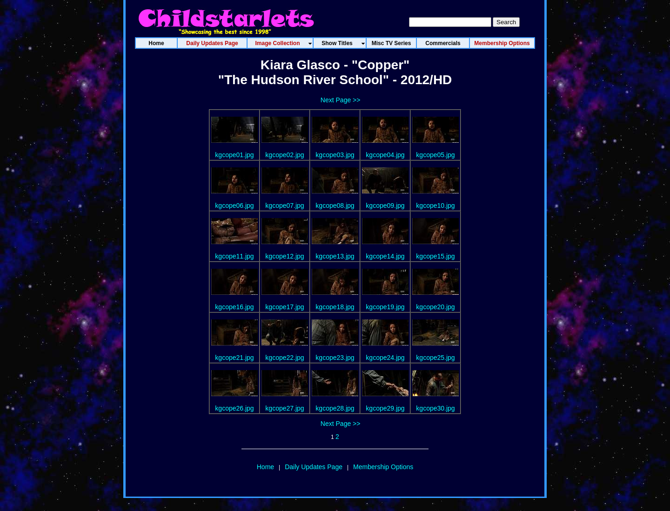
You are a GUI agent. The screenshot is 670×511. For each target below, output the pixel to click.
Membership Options (383, 467)
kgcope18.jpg (334, 307)
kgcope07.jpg (284, 205)
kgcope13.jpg (334, 256)
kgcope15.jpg (435, 256)
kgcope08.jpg (334, 205)
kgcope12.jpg (284, 256)
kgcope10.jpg (435, 205)
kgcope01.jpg (234, 155)
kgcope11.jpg (234, 256)
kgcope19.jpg (385, 307)
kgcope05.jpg (435, 155)
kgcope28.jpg (334, 408)
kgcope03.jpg (334, 155)
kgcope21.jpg (234, 357)
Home (265, 467)
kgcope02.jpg (284, 155)
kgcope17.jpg (284, 307)
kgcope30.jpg (435, 408)
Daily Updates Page (313, 467)
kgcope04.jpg (385, 155)
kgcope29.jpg (385, 408)
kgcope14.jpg (385, 256)
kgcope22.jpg (284, 357)
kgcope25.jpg (435, 357)
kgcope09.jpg (385, 205)
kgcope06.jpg (234, 205)
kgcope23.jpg (334, 357)
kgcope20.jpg (435, 307)
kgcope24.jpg (385, 357)
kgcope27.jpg (284, 408)
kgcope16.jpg (234, 307)
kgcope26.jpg (234, 408)
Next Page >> (341, 100)
